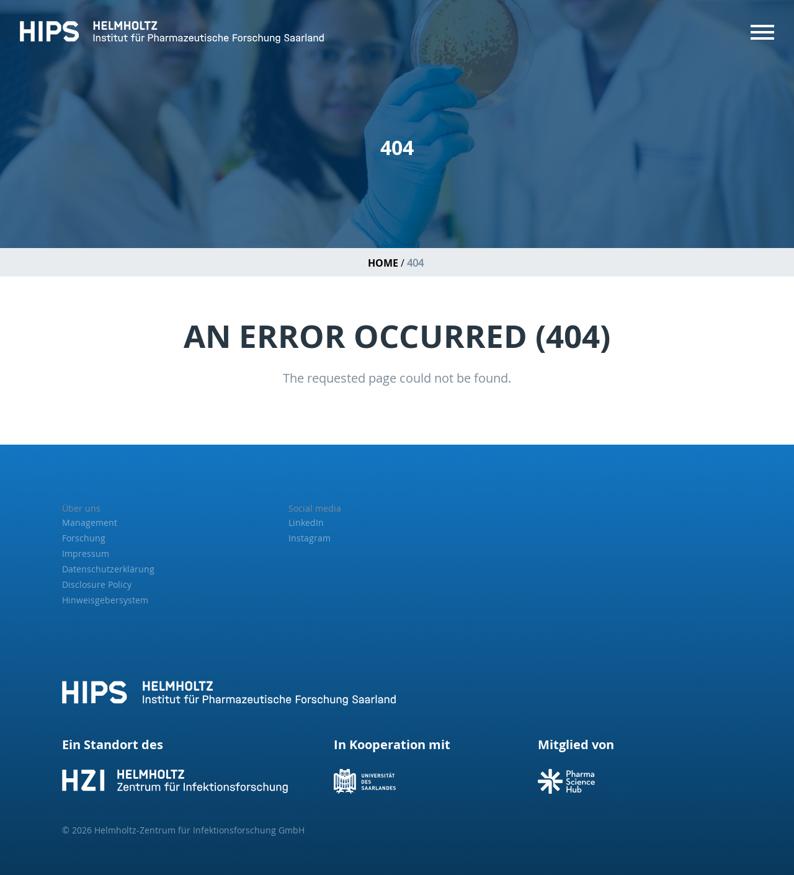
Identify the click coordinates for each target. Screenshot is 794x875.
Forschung (83, 538)
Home (383, 263)
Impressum (85, 553)
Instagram (309, 538)
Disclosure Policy (97, 584)
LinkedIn (306, 522)
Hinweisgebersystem (105, 600)
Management (89, 522)
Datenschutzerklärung (108, 569)
